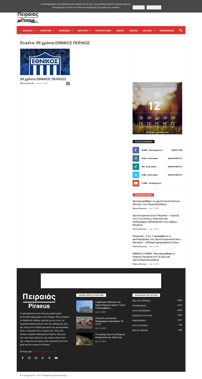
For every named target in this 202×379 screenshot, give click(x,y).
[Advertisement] (125, 15)
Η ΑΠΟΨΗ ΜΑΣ (103, 30)
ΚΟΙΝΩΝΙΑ (66, 30)
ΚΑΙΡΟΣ (120, 30)
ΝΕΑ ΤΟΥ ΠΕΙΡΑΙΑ (141, 300)
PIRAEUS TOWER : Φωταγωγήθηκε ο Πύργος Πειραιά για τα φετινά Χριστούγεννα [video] (154, 256)
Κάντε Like (177, 150)
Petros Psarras (27, 83)
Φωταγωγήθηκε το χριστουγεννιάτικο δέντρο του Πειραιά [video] (156, 202)
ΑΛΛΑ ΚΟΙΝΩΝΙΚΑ (141, 310)
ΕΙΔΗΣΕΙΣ (29, 30)
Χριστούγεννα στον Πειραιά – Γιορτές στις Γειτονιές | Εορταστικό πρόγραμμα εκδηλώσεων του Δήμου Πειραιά (156, 220)
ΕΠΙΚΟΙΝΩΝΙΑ (167, 30)
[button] (180, 30)
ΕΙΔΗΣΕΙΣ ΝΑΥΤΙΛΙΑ (142, 315)
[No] (198, 6)
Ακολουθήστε (175, 158)
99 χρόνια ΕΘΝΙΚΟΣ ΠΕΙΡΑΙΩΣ (43, 79)
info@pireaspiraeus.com (44, 351)
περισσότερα (154, 7)
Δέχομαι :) (138, 7)
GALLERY (149, 30)
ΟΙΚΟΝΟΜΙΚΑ (139, 320)
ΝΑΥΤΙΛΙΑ (84, 30)
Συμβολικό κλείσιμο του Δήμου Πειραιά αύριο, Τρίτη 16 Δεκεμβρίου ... (110, 304)
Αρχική (23, 38)
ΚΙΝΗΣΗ (133, 30)
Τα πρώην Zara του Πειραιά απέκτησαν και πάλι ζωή (110, 336)
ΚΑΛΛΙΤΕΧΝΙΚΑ (140, 325)
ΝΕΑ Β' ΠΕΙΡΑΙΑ (140, 330)
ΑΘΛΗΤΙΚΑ (47, 30)
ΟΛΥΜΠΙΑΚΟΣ (139, 305)
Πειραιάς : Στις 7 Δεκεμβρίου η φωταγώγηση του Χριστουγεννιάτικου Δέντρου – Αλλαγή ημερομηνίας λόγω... (157, 239)
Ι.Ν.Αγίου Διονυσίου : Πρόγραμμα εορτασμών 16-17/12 (109, 321)
